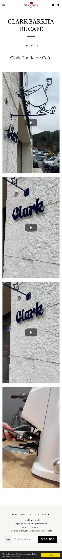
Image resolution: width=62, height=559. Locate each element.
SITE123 (24, 531)
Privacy (35, 527)
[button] (3, 5)
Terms (24, 527)
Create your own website (41, 531)
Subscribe (47, 539)
